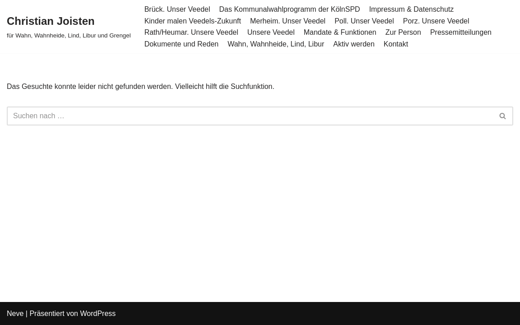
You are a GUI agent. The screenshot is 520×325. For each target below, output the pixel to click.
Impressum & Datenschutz (411, 9)
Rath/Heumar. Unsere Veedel (191, 32)
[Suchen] (250, 116)
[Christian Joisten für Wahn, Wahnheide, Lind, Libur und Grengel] (69, 26)
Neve (15, 313)
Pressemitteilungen (461, 32)
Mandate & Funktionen (340, 32)
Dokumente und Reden (181, 44)
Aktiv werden (354, 44)
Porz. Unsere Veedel (436, 21)
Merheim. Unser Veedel (287, 21)
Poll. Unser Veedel (364, 21)
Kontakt (396, 44)
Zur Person (403, 32)
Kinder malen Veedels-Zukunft (192, 21)
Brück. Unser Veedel (177, 9)
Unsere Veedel (271, 32)
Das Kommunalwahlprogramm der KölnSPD (289, 9)
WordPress (98, 313)
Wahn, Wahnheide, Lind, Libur (276, 44)
